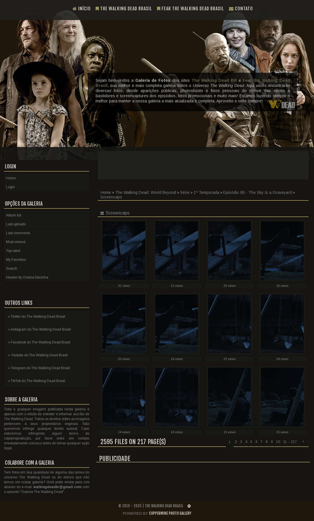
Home (105, 192)
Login (10, 187)
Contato (241, 8)
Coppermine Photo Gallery (170, 513)
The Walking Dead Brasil (124, 8)
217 (294, 442)
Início (82, 8)
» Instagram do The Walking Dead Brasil (39, 329)
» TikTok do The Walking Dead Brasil (36, 381)
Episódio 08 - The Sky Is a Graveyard (257, 192)
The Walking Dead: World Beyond (145, 192)
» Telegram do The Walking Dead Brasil (39, 368)
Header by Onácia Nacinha (27, 277)
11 (285, 442)
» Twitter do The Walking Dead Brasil (36, 317)
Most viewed (15, 242)
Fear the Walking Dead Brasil (190, 8)
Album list (13, 215)
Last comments (18, 233)
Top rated (13, 251)
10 (278, 442)
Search (11, 269)
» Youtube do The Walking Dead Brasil (38, 355)
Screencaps (111, 197)
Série (185, 192)
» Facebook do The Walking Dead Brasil (39, 342)
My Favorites (16, 260)
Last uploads (16, 224)
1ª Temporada (206, 192)
